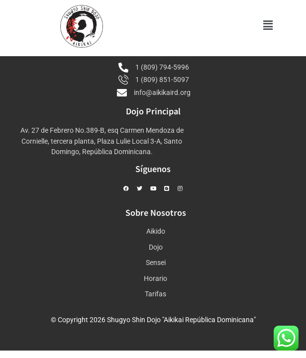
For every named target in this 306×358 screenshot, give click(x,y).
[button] (268, 25)
